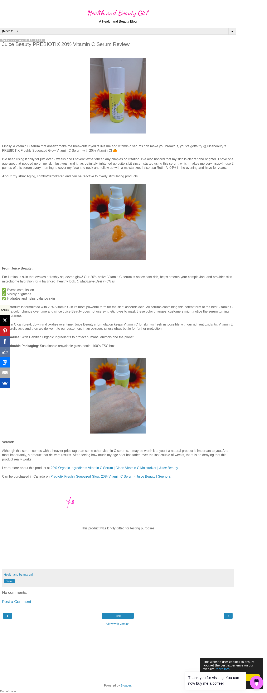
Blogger (126, 685)
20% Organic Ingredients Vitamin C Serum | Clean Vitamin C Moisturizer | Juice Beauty (114, 468)
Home (118, 615)
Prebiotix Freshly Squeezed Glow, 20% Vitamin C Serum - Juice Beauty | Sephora (110, 476)
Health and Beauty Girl (118, 12)
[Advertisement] (118, 654)
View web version (118, 624)
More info (222, 669)
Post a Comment (16, 601)
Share (9, 581)
